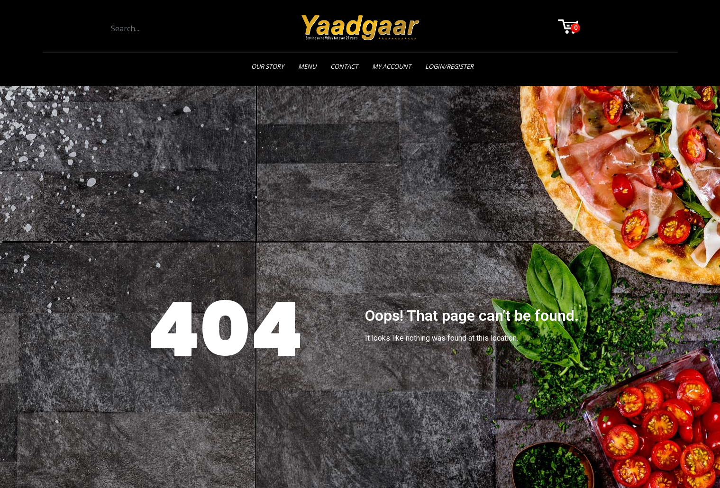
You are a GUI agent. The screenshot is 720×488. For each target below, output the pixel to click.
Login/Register (449, 66)
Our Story (267, 66)
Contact (344, 66)
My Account (391, 66)
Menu (307, 66)
